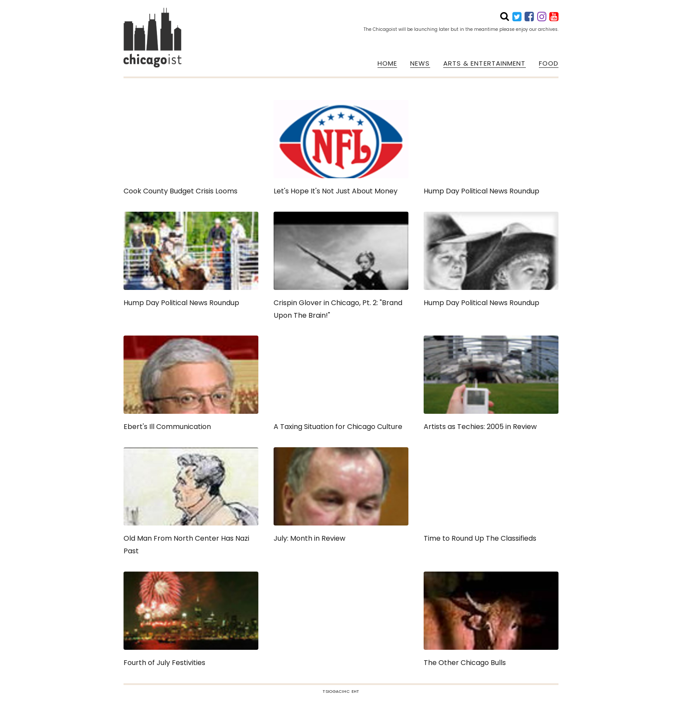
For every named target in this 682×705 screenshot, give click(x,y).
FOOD (548, 63)
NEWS (420, 63)
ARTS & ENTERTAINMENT (484, 63)
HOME (387, 63)
